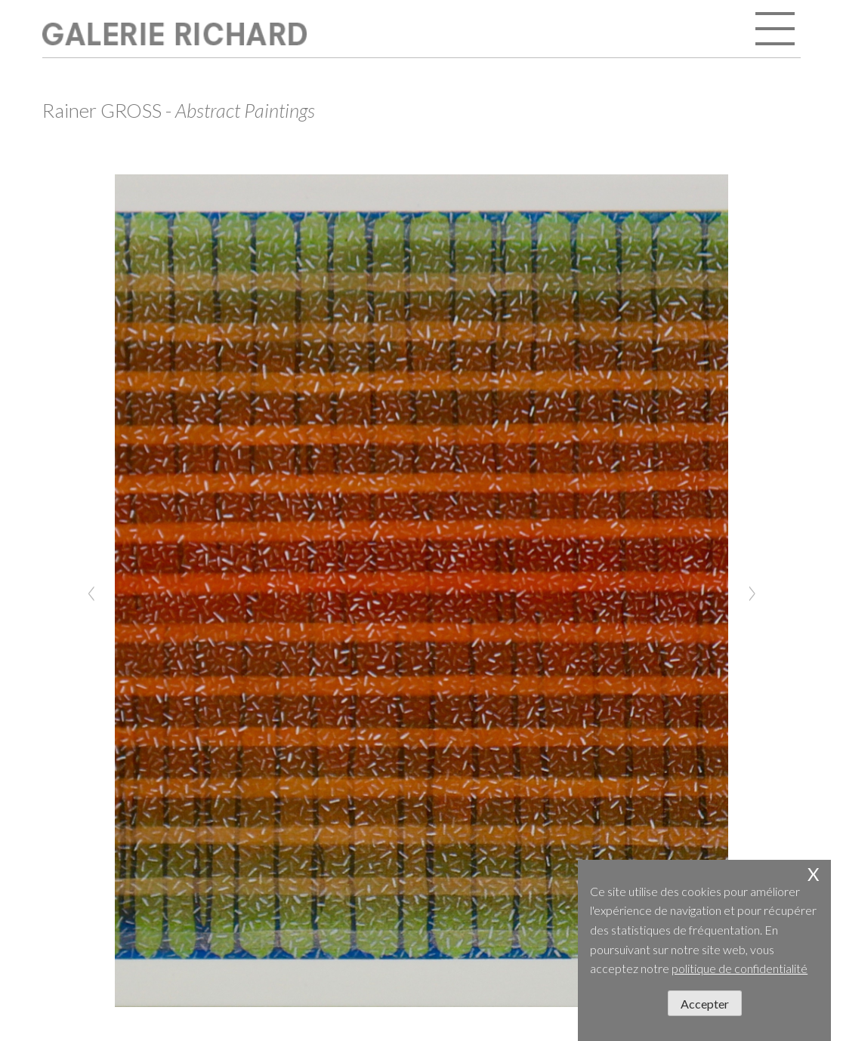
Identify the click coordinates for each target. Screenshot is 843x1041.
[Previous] (91, 590)
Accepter (705, 1003)
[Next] (751, 590)
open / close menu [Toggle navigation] (776, 30)
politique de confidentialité (739, 968)
